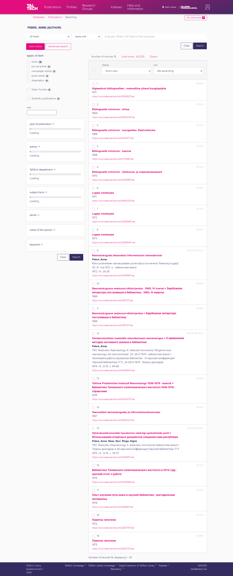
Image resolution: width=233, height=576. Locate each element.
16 (98, 465)
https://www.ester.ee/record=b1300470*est (113, 399)
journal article (41, 66)
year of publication (42, 124)
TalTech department (43, 169)
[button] (206, 7)
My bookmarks (196, 17)
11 (97, 308)
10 (98, 283)
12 (98, 333)
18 (98, 515)
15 (98, 428)
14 (98, 407)
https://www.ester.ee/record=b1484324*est (113, 420)
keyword (36, 244)
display (105, 65)
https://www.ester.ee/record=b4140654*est (113, 370)
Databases (39, 17)
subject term (39, 192)
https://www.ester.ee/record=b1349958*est (113, 275)
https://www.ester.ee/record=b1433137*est (113, 138)
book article (40, 76)
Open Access (41, 89)
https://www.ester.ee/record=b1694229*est (113, 200)
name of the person (43, 230)
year (29, 107)
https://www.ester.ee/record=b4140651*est (113, 457)
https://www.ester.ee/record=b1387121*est (112, 300)
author (35, 146)
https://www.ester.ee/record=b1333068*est (113, 482)
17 (98, 490)
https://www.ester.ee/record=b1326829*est (113, 96)
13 (98, 378)
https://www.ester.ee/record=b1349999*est (113, 179)
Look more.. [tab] (133, 56)
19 (98, 536)
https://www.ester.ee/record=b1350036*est (113, 117)
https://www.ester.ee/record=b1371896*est (113, 159)
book (37, 62)
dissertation (40, 80)
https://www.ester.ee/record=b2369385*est (113, 221)
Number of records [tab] (103, 56)
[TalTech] (32, 7)
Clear (187, 45)
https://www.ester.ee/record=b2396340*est (113, 242)
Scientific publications (46, 98)
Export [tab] (153, 56)
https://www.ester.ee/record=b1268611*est (112, 507)
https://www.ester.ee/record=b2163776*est (113, 527)
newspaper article (44, 71)
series (35, 215)
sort (155, 65)
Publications (55, 17)
